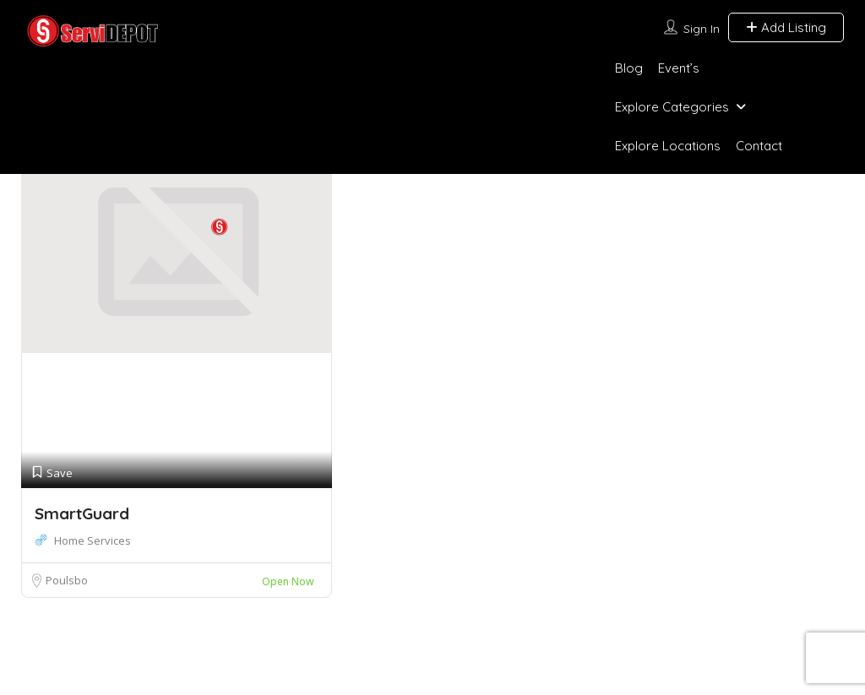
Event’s (678, 68)
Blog (629, 68)
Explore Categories (672, 107)
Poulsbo (67, 580)
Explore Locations (668, 146)
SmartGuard (82, 513)
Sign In (701, 28)
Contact (759, 146)
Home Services (92, 540)
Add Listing (786, 27)
